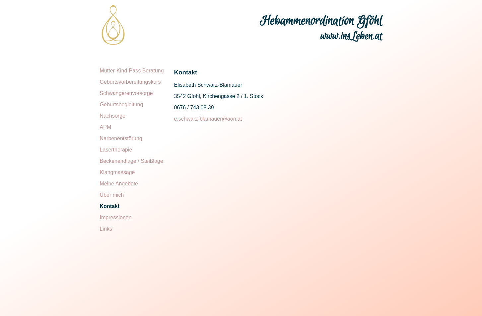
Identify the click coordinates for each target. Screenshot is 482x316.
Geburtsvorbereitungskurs (130, 82)
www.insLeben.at (351, 37)
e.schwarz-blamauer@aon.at (208, 119)
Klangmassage (117, 172)
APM (105, 127)
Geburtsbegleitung (121, 104)
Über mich (112, 195)
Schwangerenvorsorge (126, 93)
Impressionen (116, 217)
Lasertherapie (116, 150)
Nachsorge (112, 116)
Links (106, 229)
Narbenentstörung (121, 138)
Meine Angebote (119, 183)
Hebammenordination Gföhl (321, 21)
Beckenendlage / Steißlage (131, 161)
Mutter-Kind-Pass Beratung (132, 70)
